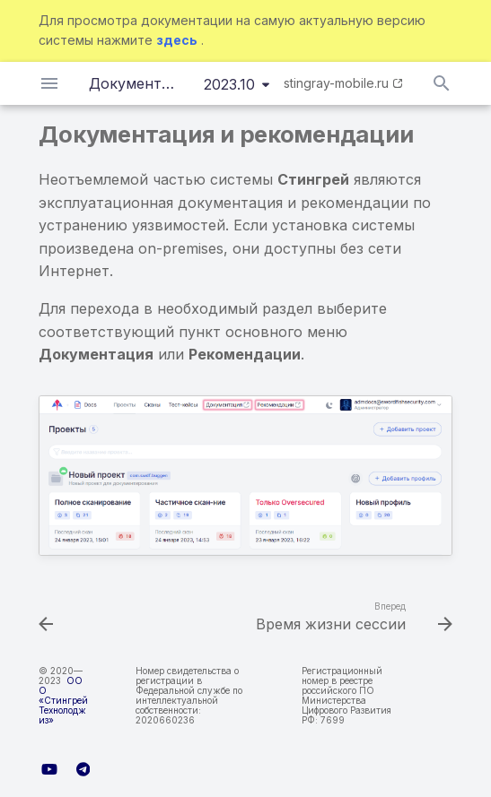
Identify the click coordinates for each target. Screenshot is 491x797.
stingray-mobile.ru (336, 83)
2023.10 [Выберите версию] (229, 84)
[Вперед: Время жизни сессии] (351, 618)
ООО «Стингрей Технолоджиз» (63, 700)
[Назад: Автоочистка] (46, 618)
